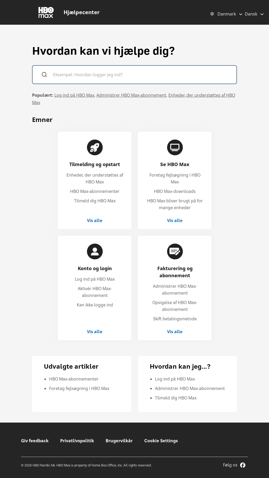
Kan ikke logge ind (95, 305)
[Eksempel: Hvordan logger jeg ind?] (142, 75)
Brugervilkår (119, 441)
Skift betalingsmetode (175, 319)
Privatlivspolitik (77, 441)
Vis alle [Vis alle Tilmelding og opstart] (94, 220)
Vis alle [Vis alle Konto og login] (94, 332)
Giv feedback (35, 441)
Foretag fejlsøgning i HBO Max (79, 388)
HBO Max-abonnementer (95, 191)
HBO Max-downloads (175, 191)
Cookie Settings (161, 441)
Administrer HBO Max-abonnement (131, 95)
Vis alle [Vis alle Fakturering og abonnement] (175, 332)
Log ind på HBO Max (74, 95)
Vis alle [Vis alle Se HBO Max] (175, 220)
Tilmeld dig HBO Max (95, 201)
